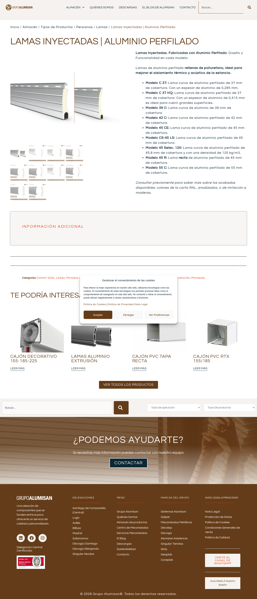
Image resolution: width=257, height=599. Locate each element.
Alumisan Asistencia (174, 538)
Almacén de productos (132, 522)
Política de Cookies (95, 304)
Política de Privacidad (120, 304)
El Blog (121, 538)
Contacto (188, 7)
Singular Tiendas (172, 543)
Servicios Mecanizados (132, 533)
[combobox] (221, 7)
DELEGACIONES (83, 497)
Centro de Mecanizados (132, 527)
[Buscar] (249, 7)
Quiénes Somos (102, 7)
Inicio (14, 27)
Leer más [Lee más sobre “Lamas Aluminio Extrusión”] (78, 368)
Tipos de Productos (57, 27)
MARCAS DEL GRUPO (175, 497)
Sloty (164, 549)
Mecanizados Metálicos (176, 522)
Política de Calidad (217, 537)
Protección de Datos (218, 516)
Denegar (128, 314)
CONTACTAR (128, 463)
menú (121, 497)
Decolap (166, 527)
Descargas (128, 7)
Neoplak (166, 554)
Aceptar (98, 314)
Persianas (84, 27)
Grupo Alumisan (127, 511)
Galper (165, 516)
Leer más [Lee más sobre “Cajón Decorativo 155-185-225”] (17, 368)
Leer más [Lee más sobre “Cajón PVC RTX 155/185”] (200, 368)
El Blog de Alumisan (158, 7)
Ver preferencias (159, 314)
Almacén (75, 7)
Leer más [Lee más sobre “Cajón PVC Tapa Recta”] (139, 368)
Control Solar (46, 277)
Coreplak (167, 559)
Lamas (102, 27)
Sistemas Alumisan (173, 511)
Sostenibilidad (126, 549)
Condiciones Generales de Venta (222, 530)
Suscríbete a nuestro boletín (222, 583)
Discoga (166, 533)
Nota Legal (141, 304)
